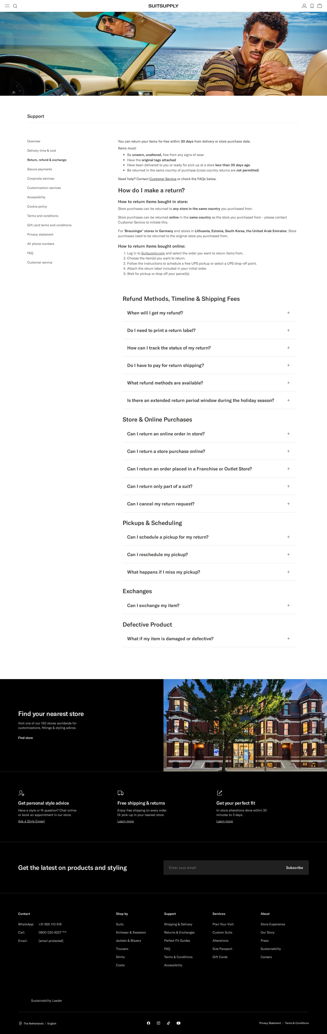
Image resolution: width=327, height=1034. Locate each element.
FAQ (30, 253)
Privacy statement (40, 234)
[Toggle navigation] (7, 6)
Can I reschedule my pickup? (157, 554)
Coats (120, 965)
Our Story (268, 932)
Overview (33, 141)
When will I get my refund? (155, 313)
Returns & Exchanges (179, 932)
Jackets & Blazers (128, 941)
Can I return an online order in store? (166, 434)
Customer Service (131, 222)
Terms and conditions (42, 216)
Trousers (122, 949)
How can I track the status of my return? (169, 348)
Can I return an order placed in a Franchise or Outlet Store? (189, 469)
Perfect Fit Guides (177, 941)
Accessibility (36, 197)
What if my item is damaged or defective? (170, 638)
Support (170, 914)
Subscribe (294, 867)
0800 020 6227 (50, 932)
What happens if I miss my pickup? (163, 572)
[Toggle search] (15, 6)
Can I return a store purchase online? (166, 451)
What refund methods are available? (165, 383)
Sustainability (271, 949)
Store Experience (273, 924)
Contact (24, 914)
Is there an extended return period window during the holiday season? (200, 400)
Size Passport (222, 949)
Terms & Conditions (178, 957)
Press (265, 941)
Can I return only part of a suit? (159, 486)
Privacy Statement (270, 1023)
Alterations (220, 941)
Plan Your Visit (223, 924)
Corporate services (40, 178)
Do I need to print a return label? (161, 330)
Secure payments (39, 169)
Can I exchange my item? (153, 605)
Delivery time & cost (41, 150)
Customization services (44, 188)
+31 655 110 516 (50, 924)
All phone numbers (40, 244)
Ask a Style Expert (31, 821)
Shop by (122, 914)
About (265, 914)
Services (219, 914)
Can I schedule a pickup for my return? (167, 537)
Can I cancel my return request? (160, 504)
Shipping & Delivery (178, 924)
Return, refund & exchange (47, 160)
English (51, 1023)
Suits (120, 924)
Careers (266, 957)
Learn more (125, 821)
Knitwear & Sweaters (131, 932)
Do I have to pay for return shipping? (165, 365)
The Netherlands (34, 1023)
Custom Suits (222, 932)
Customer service (39, 262)
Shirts (120, 957)
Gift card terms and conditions (49, 225)
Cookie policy (37, 206)
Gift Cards (220, 957)
